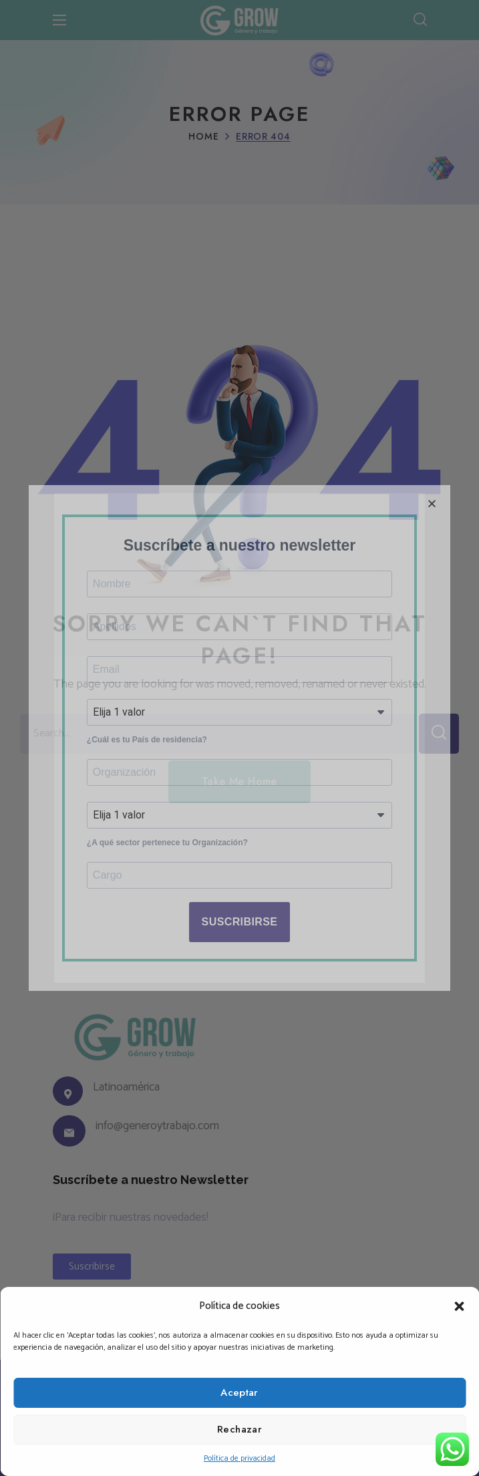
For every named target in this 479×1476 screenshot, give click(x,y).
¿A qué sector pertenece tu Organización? (167, 865)
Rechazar (239, 1429)
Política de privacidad (239, 1458)
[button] (459, 1306)
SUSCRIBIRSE (240, 954)
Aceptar (239, 1392)
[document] (239, 738)
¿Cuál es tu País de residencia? (147, 744)
